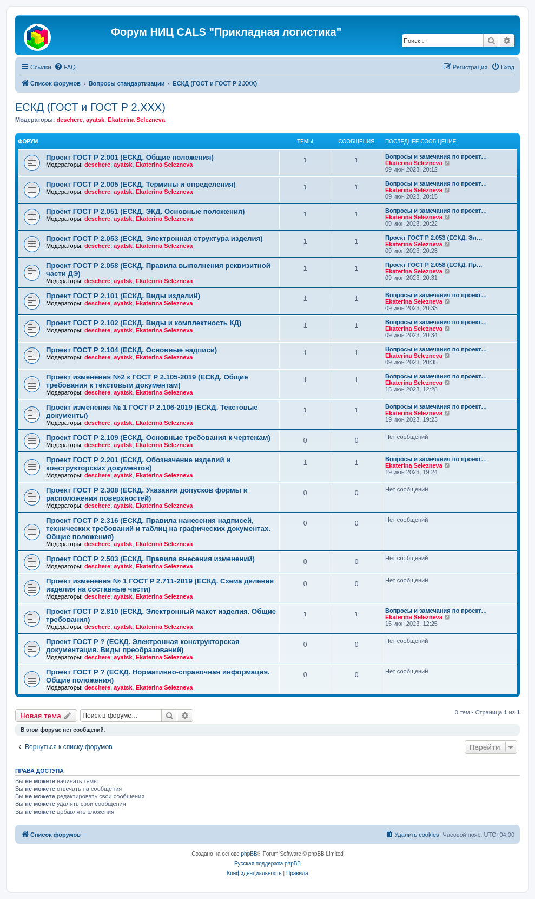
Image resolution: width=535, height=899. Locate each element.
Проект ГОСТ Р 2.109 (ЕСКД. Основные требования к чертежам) (158, 438)
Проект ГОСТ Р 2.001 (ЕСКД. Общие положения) (130, 157)
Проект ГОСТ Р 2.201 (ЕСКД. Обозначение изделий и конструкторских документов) (138, 464)
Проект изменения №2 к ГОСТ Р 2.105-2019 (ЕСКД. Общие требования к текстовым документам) (147, 381)
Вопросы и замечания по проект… (436, 156)
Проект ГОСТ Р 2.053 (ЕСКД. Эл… (434, 237)
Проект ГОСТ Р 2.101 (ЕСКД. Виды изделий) (123, 296)
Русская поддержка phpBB (267, 864)
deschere (69, 119)
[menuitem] (65, 67)
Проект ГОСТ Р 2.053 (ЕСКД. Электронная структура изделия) (154, 238)
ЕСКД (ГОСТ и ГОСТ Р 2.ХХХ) (90, 107)
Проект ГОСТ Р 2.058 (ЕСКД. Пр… (434, 264)
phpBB (249, 854)
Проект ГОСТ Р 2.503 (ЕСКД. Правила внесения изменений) (150, 559)
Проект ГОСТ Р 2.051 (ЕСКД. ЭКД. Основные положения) (145, 211)
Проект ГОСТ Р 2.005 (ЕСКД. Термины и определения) (141, 184)
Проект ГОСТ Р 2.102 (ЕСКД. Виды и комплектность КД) (143, 323)
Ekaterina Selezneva (136, 119)
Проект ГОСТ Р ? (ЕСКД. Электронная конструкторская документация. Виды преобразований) (143, 646)
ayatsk (95, 119)
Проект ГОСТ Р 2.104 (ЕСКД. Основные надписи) (131, 350)
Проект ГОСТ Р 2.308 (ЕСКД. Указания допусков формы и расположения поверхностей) (147, 494)
